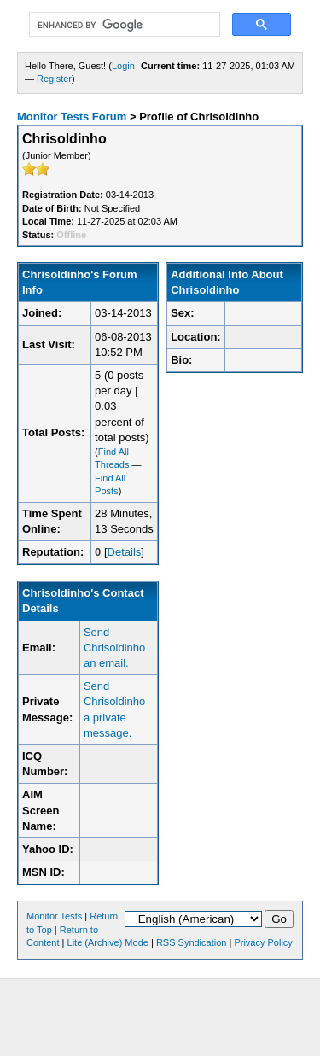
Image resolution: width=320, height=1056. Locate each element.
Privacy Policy (263, 942)
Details (125, 552)
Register (54, 78)
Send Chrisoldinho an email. (114, 647)
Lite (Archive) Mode (107, 942)
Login (123, 66)
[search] (123, 24)
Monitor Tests (54, 916)
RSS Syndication (191, 942)
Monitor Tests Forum (71, 116)
